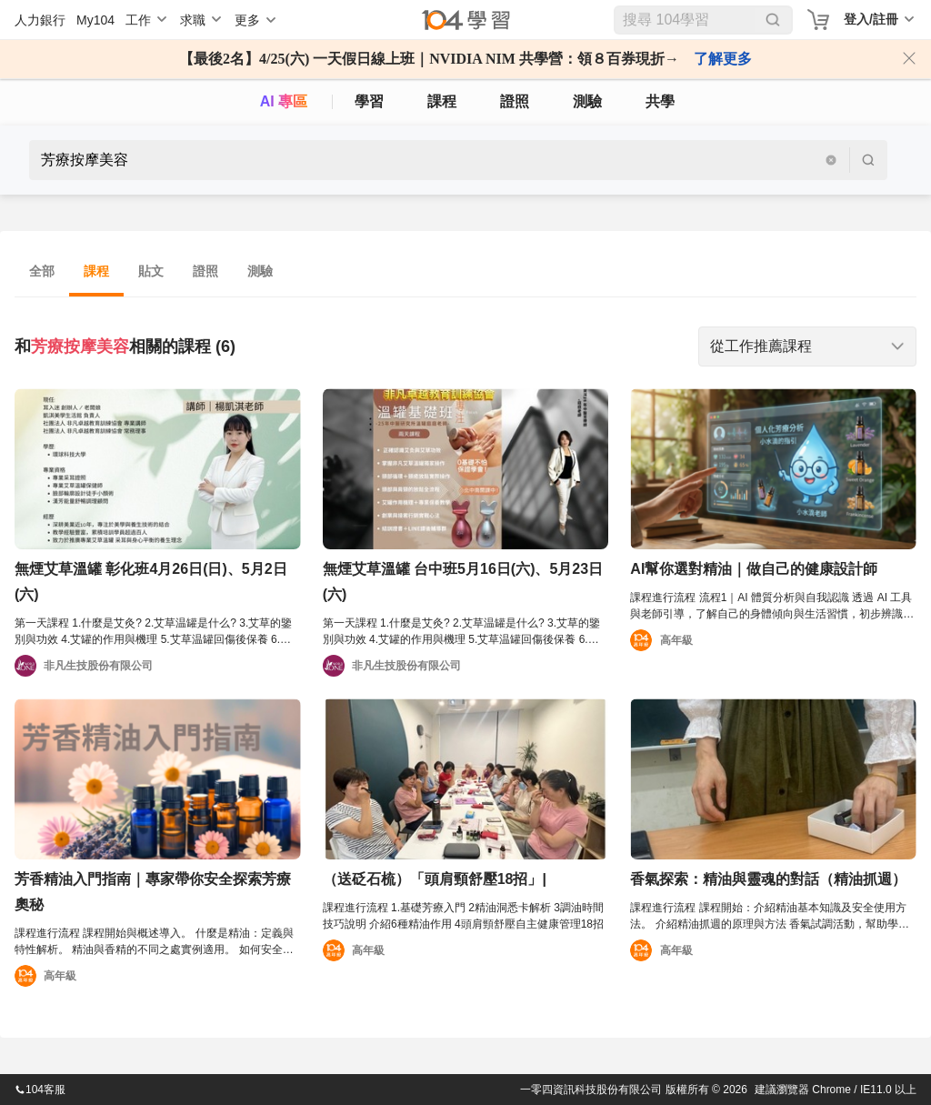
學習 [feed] (369, 101)
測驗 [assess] (587, 101)
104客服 (40, 1089)
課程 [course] (441, 101)
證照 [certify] (514, 101)
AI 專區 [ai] (283, 101)
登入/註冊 (871, 19)
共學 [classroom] (660, 101)
